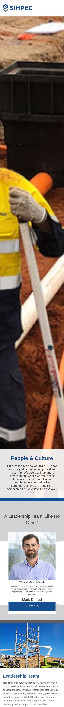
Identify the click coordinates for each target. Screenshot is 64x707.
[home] (16, 8)
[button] (59, 7)
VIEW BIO (32, 606)
